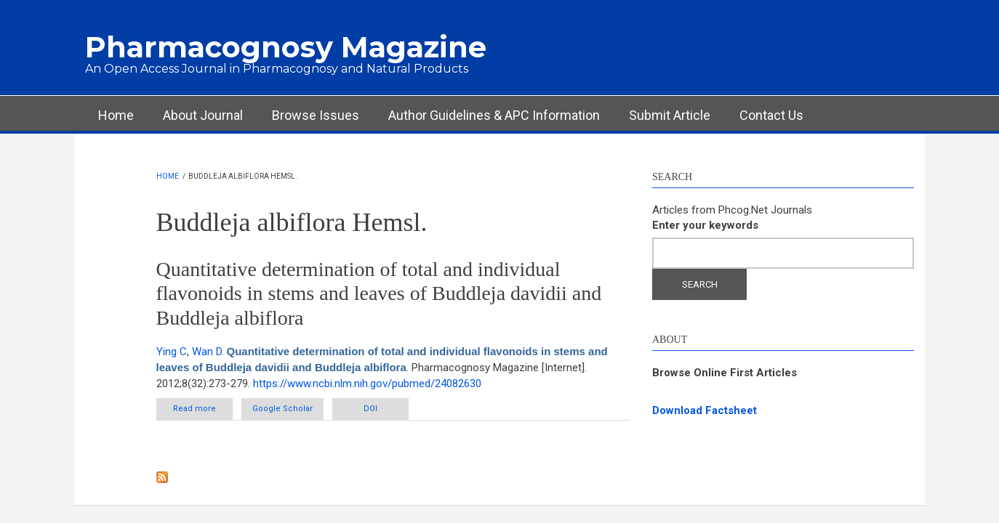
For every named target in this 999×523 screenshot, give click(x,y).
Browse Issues (315, 115)
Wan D (207, 351)
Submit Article (669, 115)
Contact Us (771, 115)
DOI (370, 408)
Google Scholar (282, 408)
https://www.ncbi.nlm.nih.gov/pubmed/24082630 (367, 383)
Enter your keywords (705, 225)
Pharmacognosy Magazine (285, 47)
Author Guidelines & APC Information (494, 115)
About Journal (203, 115)
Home (116, 115)
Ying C (171, 351)
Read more (203, 411)
